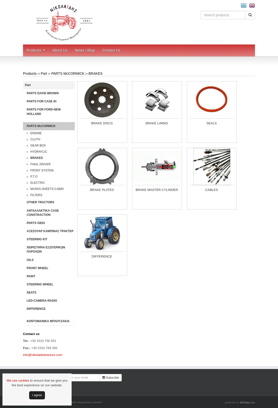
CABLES (211, 190)
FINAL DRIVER (40, 164)
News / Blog (85, 50)
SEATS (31, 292)
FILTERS (36, 195)
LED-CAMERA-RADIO (42, 300)
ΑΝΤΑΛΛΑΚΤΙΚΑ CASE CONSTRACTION (43, 213)
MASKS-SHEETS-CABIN (47, 189)
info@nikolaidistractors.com (42, 355)
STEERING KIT (37, 239)
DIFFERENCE (36, 309)
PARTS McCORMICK (67, 73)
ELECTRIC (37, 183)
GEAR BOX (38, 145)
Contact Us (111, 50)
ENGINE (36, 133)
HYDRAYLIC (38, 151)
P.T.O (33, 176)
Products (34, 50)
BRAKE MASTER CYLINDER (157, 190)
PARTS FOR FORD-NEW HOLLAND (44, 111)
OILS (30, 260)
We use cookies (18, 380)
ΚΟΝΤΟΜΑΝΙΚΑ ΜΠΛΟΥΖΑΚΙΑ (48, 321)
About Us (60, 50)
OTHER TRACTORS (40, 202)
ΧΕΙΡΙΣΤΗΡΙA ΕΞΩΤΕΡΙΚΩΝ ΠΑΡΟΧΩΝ (46, 249)
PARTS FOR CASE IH (41, 101)
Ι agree (37, 395)
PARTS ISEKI (36, 223)
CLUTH (35, 139)
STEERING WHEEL (40, 284)
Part (44, 73)
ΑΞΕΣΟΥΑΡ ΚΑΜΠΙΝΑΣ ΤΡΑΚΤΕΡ (50, 231)
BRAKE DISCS (102, 123)
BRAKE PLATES (102, 190)
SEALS (211, 123)
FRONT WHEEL (37, 268)
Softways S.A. (247, 402)
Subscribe (110, 377)
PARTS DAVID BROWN (43, 93)
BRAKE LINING (156, 123)
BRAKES (96, 73)
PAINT (31, 276)
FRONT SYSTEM (42, 170)
